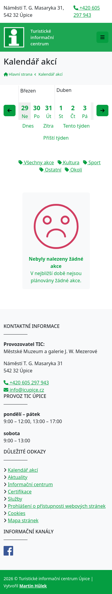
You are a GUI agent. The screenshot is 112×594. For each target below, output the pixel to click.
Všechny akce (36, 162)
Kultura (68, 162)
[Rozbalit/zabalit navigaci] (102, 37)
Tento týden (76, 126)
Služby (15, 499)
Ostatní (50, 169)
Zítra (48, 126)
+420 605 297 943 (26, 382)
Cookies (16, 513)
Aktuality (17, 477)
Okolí (73, 169)
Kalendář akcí (23, 470)
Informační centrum (30, 484)
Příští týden (56, 138)
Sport (92, 162)
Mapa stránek (23, 520)
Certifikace (20, 491)
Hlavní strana (18, 74)
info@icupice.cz (24, 389)
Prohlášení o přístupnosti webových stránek (56, 506)
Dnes (28, 126)
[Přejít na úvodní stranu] (29, 37)
